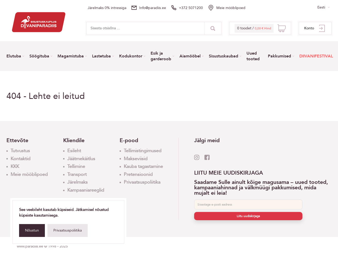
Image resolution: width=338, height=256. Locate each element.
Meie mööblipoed (230, 7)
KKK (15, 166)
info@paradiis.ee (152, 7)
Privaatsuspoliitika (67, 230)
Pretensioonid (138, 174)
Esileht (74, 151)
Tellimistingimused (142, 151)
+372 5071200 (191, 7)
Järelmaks (77, 182)
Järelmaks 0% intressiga (107, 7)
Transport (77, 174)
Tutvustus (20, 151)
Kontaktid (20, 159)
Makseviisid (135, 159)
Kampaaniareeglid (85, 190)
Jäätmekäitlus (81, 159)
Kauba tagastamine (143, 166)
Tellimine (76, 166)
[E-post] (248, 204)
